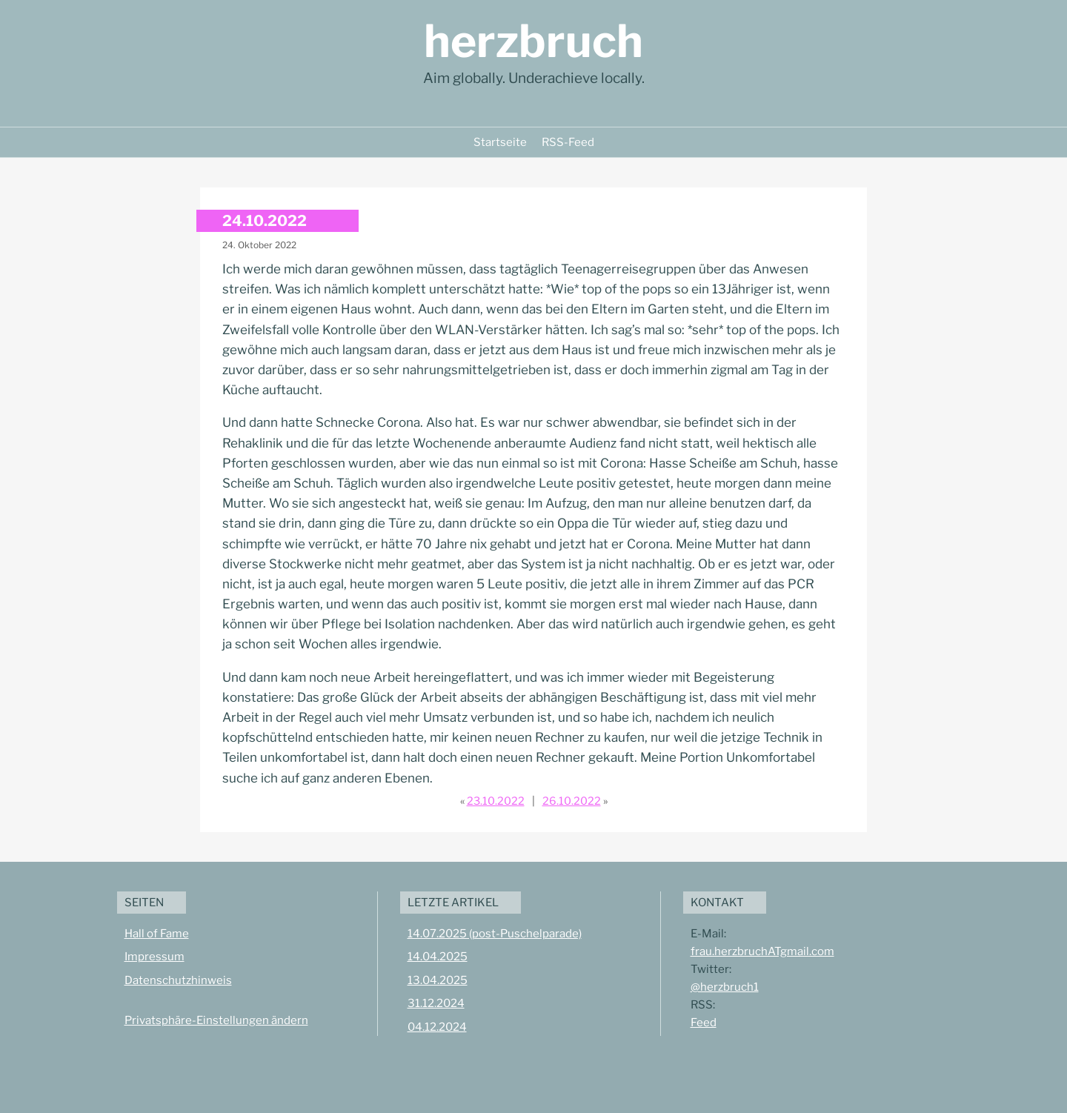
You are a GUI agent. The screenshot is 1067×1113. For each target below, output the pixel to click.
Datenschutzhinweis (178, 980)
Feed (704, 1022)
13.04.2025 (438, 980)
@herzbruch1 (725, 987)
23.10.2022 (496, 801)
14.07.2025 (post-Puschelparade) (495, 933)
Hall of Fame (156, 933)
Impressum (154, 956)
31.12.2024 (436, 1003)
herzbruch (533, 41)
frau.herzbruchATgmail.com (762, 951)
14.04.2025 (438, 956)
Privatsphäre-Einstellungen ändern (216, 1020)
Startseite (500, 142)
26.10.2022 (571, 801)
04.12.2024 (437, 1027)
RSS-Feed (568, 142)
